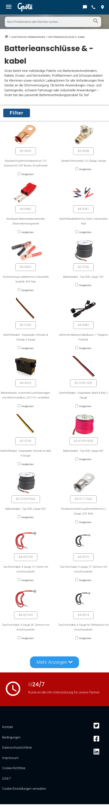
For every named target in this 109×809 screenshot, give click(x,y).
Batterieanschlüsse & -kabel (66, 37)
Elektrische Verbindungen (28, 37)
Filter (16, 113)
